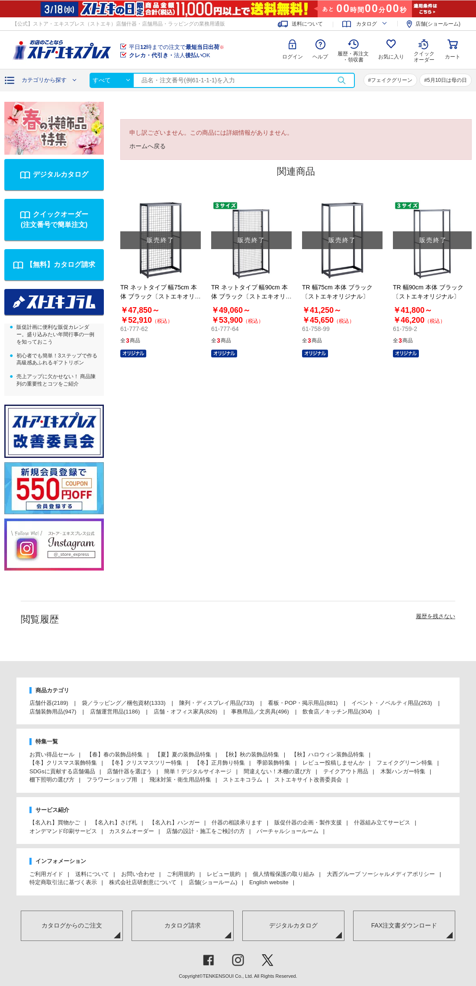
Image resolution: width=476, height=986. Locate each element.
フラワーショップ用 (112, 779)
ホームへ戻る (147, 146)
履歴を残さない (435, 616)
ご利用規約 (181, 874)
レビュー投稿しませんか (333, 762)
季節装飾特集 (273, 762)
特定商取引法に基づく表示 (63, 882)
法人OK (169, 55)
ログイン (292, 57)
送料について (307, 24)
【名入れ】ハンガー (174, 822)
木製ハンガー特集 (402, 771)
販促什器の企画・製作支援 (308, 822)
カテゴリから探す (44, 80)
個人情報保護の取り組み (284, 874)
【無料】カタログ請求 (60, 264)
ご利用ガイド (46, 874)
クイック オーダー (424, 50)
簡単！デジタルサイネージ (198, 771)
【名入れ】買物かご (54, 822)
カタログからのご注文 (72, 925)
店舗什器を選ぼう (129, 771)
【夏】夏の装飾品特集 (183, 754)
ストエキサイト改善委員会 (308, 779)
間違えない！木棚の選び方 (277, 771)
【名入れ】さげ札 (114, 822)
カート (452, 57)
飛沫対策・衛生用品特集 (180, 779)
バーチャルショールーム (287, 831)
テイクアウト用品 (345, 771)
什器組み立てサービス (382, 822)
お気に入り (391, 57)
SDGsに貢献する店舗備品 (62, 771)
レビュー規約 (224, 874)
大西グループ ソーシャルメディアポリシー (381, 874)
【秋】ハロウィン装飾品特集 (327, 754)
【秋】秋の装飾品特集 (251, 754)
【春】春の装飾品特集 (115, 754)
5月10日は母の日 (447, 80)
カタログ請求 (182, 925)
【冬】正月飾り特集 (219, 762)
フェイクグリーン (391, 80)
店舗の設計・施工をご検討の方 (205, 831)
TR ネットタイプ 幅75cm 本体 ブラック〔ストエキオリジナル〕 (160, 296)
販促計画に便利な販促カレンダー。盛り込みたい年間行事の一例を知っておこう (55, 334)
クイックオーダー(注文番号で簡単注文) (54, 219)
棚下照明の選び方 (51, 779)
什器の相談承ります (237, 822)
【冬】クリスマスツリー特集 (145, 762)
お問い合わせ (138, 874)
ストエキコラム (242, 779)
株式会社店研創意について (143, 882)
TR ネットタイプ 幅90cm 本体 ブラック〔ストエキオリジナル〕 (251, 296)
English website (268, 882)
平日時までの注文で (176, 47)
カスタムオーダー (131, 831)
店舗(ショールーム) (437, 24)
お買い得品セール (51, 754)
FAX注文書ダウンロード (404, 925)
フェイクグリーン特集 (404, 762)
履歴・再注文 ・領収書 (353, 57)
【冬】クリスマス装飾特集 (63, 762)
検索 (341, 80)
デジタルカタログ (60, 174)
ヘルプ (320, 57)
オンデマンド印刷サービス (63, 831)
